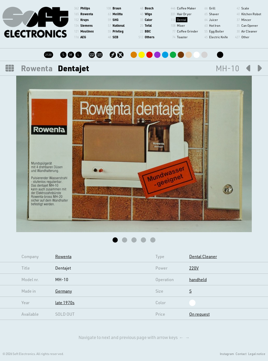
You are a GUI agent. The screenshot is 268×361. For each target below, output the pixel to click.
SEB (115, 37)
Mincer (246, 20)
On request (199, 314)
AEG (83, 37)
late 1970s (65, 302)
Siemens (86, 25)
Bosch (149, 8)
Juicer (213, 20)
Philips (85, 8)
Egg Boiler (216, 31)
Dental (181, 20)
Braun (117, 8)
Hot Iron (214, 25)
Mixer (181, 25)
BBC (148, 31)
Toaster (182, 37)
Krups (84, 20)
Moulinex (87, 31)
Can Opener (249, 25)
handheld (198, 279)
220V (194, 268)
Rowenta (86, 14)
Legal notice (256, 354)
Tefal (148, 25)
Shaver (214, 14)
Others (149, 37)
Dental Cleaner (203, 256)
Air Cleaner (249, 31)
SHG (116, 20)
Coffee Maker (186, 8)
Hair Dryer (184, 14)
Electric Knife (218, 37)
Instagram (227, 354)
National (119, 25)
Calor (148, 20)
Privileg (118, 31)
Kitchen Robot (251, 14)
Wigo (148, 14)
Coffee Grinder (187, 31)
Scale (245, 8)
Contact (241, 354)
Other (245, 37)
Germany (63, 291)
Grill (212, 8)
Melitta (117, 14)
